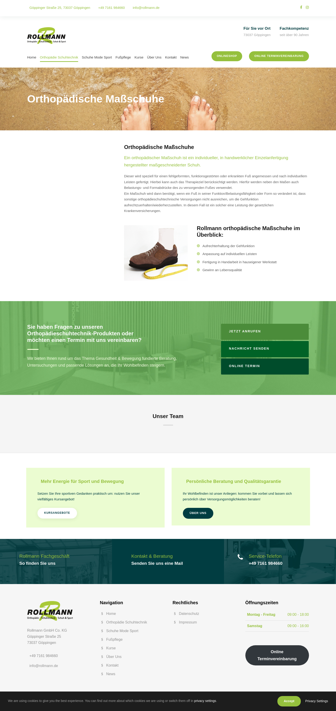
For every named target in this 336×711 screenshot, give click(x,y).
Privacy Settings (316, 701)
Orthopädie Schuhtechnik (59, 57)
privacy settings (205, 701)
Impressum (188, 622)
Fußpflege (123, 57)
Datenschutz (189, 614)
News (184, 57)
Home (31, 57)
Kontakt (171, 57)
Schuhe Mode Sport (97, 57)
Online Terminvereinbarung (279, 56)
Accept (289, 701)
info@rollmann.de (146, 8)
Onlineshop (227, 56)
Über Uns (154, 57)
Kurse (138, 57)
